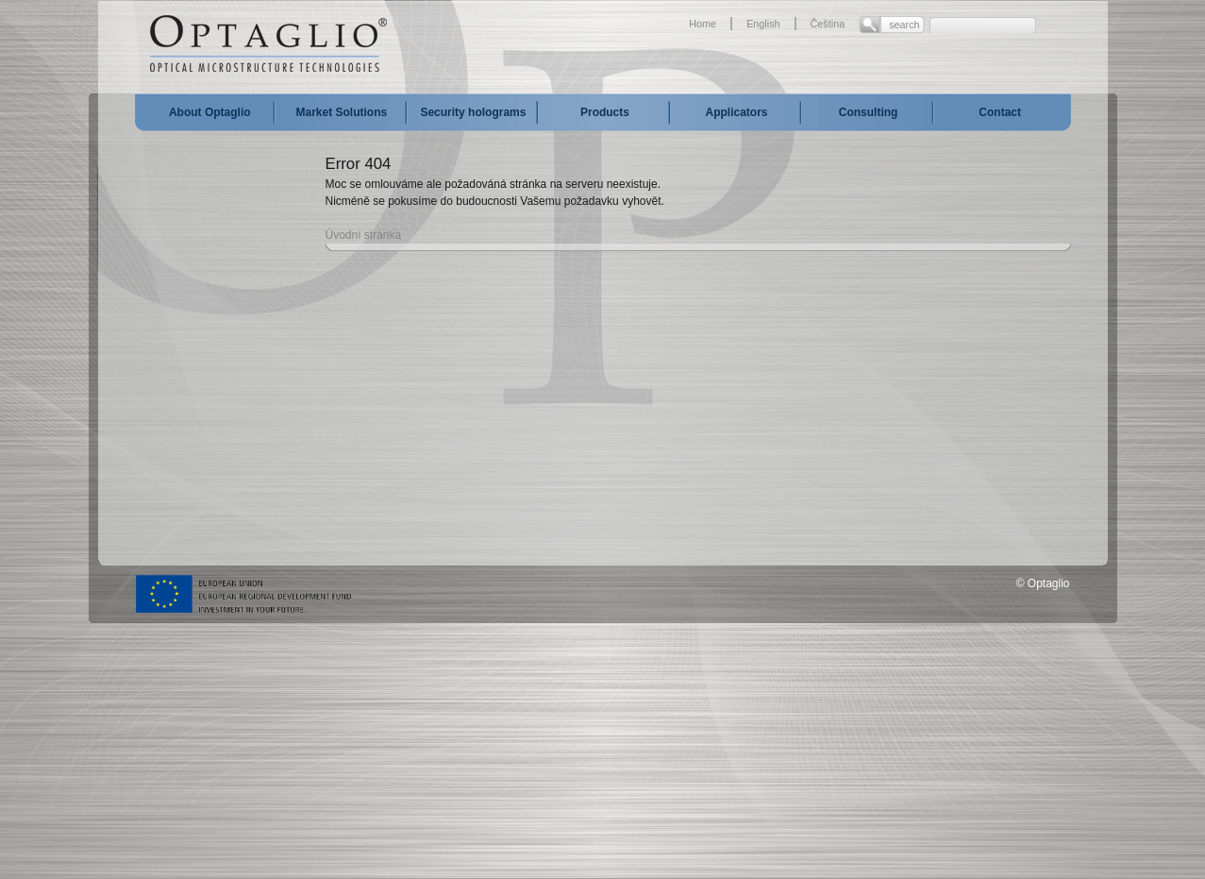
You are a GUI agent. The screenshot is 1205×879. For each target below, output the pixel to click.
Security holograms (473, 112)
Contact (1000, 112)
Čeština (828, 23)
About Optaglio (210, 112)
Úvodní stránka (364, 235)
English (762, 23)
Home (702, 23)
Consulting (868, 112)
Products (604, 112)
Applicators (737, 112)
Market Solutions (342, 112)
